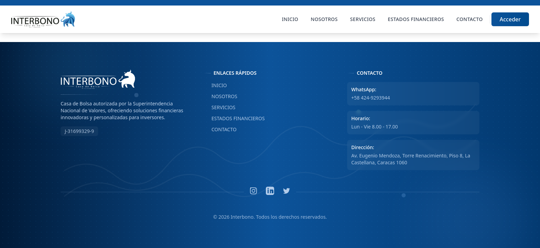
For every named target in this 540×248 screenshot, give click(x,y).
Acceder (510, 19)
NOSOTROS (220, 96)
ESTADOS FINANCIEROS (234, 118)
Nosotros (324, 19)
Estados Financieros (416, 19)
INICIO (215, 85)
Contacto (469, 19)
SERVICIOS (220, 107)
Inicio (290, 19)
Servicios (363, 19)
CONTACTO (220, 129)
